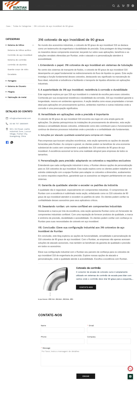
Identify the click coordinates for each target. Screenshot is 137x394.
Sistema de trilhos (16, 44)
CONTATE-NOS (98, 5)
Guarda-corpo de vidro (18, 68)
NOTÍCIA (65, 5)
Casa (8, 25)
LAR (38, 5)
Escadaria (12, 73)
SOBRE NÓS (80, 5)
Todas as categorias (22, 25)
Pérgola (11, 91)
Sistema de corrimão (17, 59)
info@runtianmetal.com (20, 117)
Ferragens (12, 80)
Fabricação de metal (17, 96)
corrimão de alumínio (17, 64)
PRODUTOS (50, 5)
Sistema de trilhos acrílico (19, 49)
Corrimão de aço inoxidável (20, 54)
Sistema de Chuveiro (17, 85)
